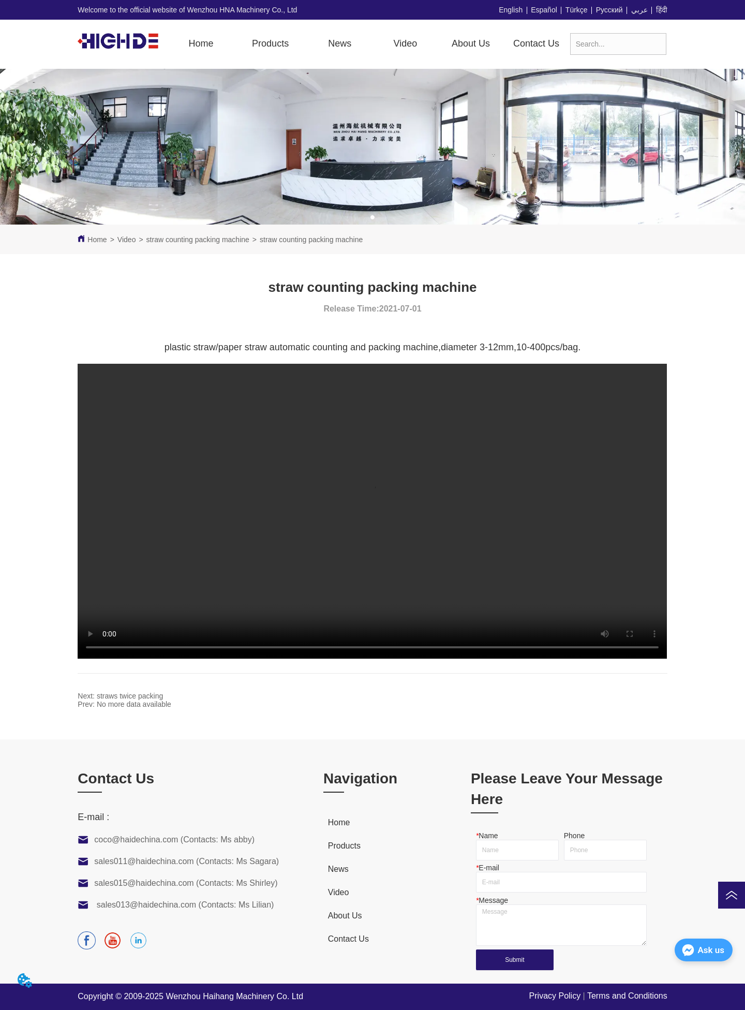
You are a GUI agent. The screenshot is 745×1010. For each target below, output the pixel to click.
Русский (609, 10)
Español (544, 10)
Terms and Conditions (627, 995)
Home (97, 239)
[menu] (368, 43)
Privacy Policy (555, 995)
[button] (270, 44)
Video (126, 239)
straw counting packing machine (197, 239)
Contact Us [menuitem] (536, 43)
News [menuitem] (339, 43)
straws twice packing (130, 696)
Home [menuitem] (200, 43)
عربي (639, 10)
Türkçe (576, 10)
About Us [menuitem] (471, 43)
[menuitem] (270, 43)
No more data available (134, 704)
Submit (514, 959)
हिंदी (661, 10)
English (511, 10)
